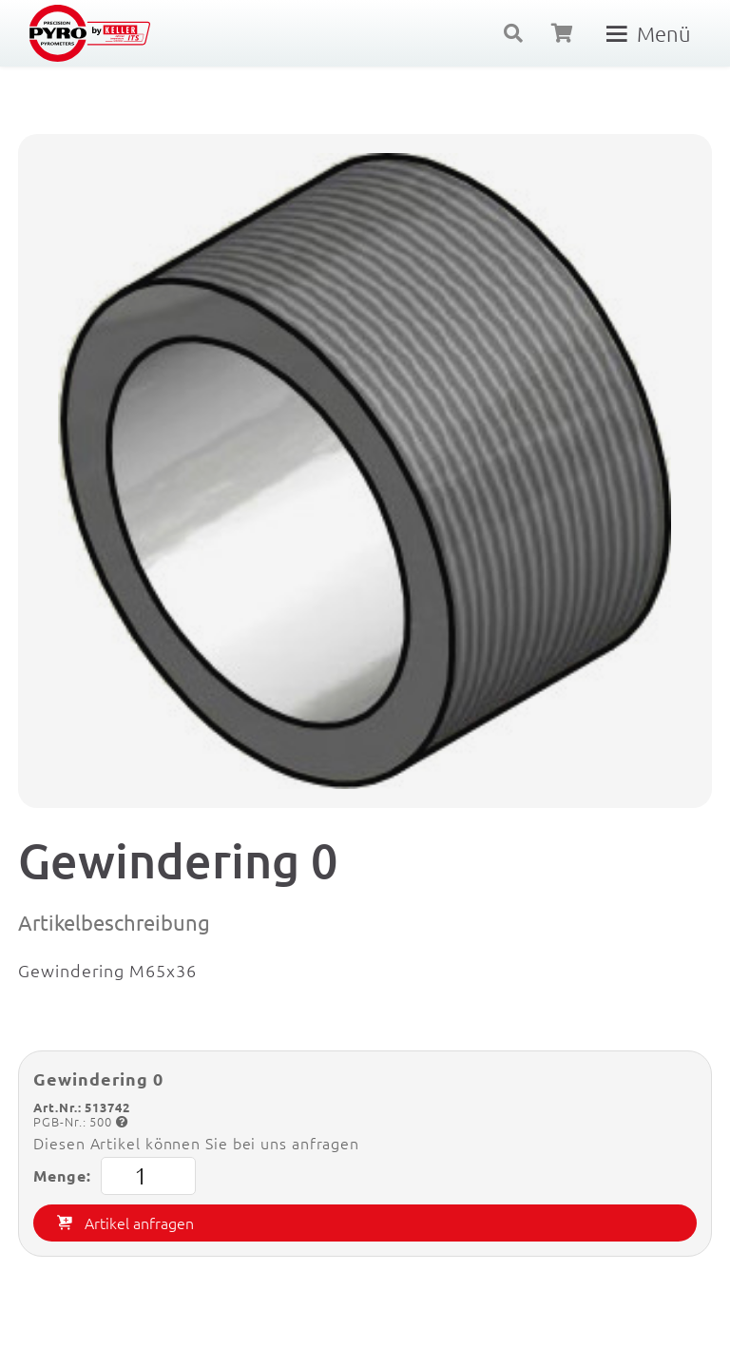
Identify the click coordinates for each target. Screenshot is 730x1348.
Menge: (114, 1176)
